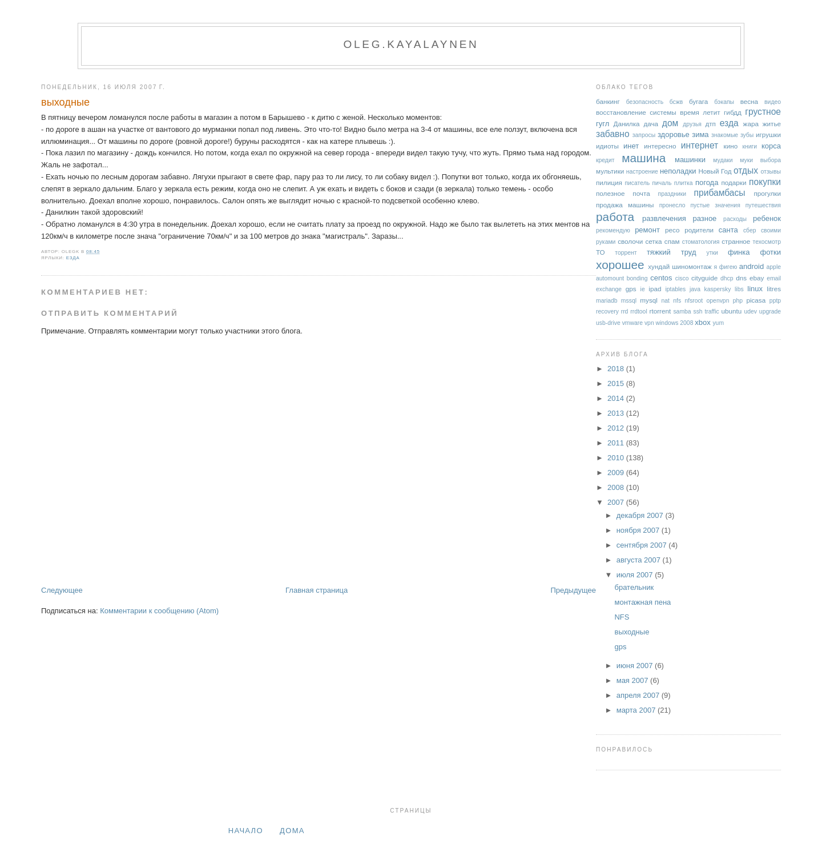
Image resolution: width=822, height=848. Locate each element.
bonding (637, 278)
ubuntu (732, 311)
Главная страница (316, 590)
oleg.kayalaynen (410, 44)
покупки (765, 182)
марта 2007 (637, 710)
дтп (710, 123)
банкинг (608, 101)
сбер (749, 230)
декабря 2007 (641, 515)
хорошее (620, 264)
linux (755, 288)
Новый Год (714, 171)
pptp (775, 301)
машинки (690, 159)
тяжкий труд (671, 252)
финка (739, 252)
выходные (65, 102)
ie (642, 289)
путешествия (763, 205)
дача (650, 123)
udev (750, 311)
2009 (616, 472)
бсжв (676, 102)
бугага (698, 101)
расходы (735, 219)
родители (699, 230)
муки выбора (760, 160)
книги (749, 146)
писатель (637, 183)
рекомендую (613, 230)
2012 (616, 428)
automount (610, 278)
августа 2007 (639, 560)
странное (736, 241)
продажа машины (625, 204)
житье (772, 123)
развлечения (664, 218)
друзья (692, 124)
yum (718, 323)
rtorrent (660, 311)
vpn (649, 323)
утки (712, 253)
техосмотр (767, 242)
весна (749, 101)
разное (704, 218)
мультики (610, 171)
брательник (634, 587)
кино (731, 146)
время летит (700, 112)
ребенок (767, 218)
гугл (602, 123)
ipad (654, 288)
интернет (700, 145)
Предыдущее (573, 590)
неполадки (678, 171)
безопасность (644, 102)
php (738, 301)
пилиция (609, 182)
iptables (675, 289)
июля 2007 (635, 574)
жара (751, 123)
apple (774, 267)
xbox (702, 322)
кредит (605, 160)
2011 (616, 443)
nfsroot (693, 301)
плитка (683, 183)
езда (73, 257)
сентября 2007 (642, 545)
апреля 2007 (639, 695)
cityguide (704, 278)
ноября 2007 (639, 530)
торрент (625, 253)
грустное (763, 111)
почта (641, 193)
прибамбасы (720, 193)
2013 (616, 413)
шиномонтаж (691, 266)
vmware (632, 323)
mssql (628, 301)
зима (700, 134)
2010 (616, 457)
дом (670, 123)
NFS (621, 617)
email (774, 278)
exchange (609, 289)
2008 (616, 487)
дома (292, 830)
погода (707, 182)
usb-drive (608, 323)
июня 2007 (635, 665)
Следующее (62, 590)
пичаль (661, 183)
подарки (733, 182)
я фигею (726, 267)
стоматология (701, 242)
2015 (616, 383)
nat (666, 301)
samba (682, 311)
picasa (755, 300)
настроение (642, 171)
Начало (245, 830)
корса (771, 146)
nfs (677, 301)
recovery (607, 311)
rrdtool (638, 311)
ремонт (647, 230)
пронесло (672, 205)
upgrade (770, 311)
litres (774, 288)
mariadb (607, 301)
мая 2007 (633, 680)
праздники (672, 194)
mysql (649, 300)
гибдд (733, 112)
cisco (682, 278)
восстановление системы (636, 112)
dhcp (727, 278)
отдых (746, 170)
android (751, 266)
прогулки (767, 193)
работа (615, 216)
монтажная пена (642, 602)
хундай (659, 266)
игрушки (768, 134)
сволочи (630, 241)
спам (672, 241)
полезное (610, 193)
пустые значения (715, 205)
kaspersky (717, 289)
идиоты (607, 146)
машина (644, 157)
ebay (757, 278)
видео (772, 102)
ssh (697, 311)
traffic (711, 311)
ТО (600, 252)
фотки (770, 252)
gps (631, 288)
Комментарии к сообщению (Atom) (159, 610)
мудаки (722, 160)
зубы (747, 135)
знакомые (724, 135)
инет (631, 146)
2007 (616, 502)
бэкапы (724, 102)
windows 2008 (675, 323)
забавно (613, 134)
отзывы (770, 171)
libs (739, 289)
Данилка (626, 123)
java (695, 289)
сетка (653, 241)
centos (661, 278)
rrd (624, 311)
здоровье (674, 134)
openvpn (718, 301)
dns (741, 278)
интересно (660, 146)
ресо (672, 230)
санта (728, 230)
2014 (616, 398)
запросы (643, 135)
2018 (616, 368)
